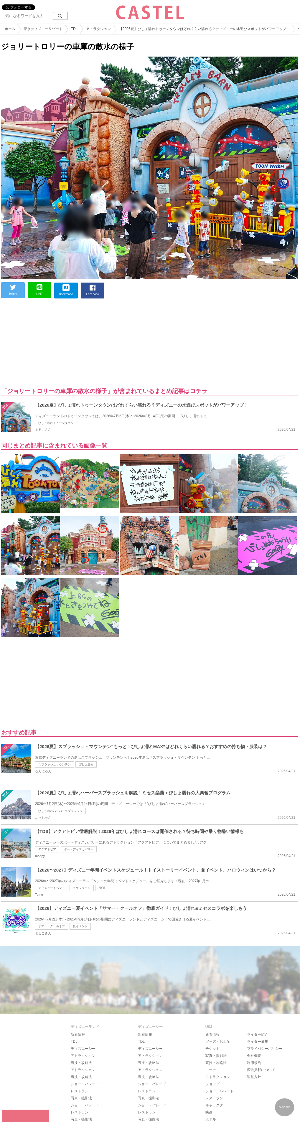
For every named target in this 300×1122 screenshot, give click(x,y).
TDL (74, 1042)
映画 (208, 1112)
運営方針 (254, 1077)
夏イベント (80, 926)
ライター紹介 (257, 1034)
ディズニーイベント (51, 888)
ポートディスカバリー (78, 849)
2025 (101, 888)
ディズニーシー (83, 1049)
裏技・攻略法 (81, 1063)
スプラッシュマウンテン (54, 764)
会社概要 (254, 1056)
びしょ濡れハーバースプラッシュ (60, 811)
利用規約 (254, 1063)
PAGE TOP (284, 1107)
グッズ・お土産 (217, 1042)
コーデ (210, 1070)
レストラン (79, 1091)
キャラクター (216, 1105)
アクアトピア (47, 849)
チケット (212, 1049)
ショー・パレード (85, 1084)
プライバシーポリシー (264, 1049)
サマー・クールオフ (51, 926)
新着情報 (78, 1034)
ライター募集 (257, 1042)
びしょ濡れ (86, 764)
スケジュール (81, 888)
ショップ (212, 1084)
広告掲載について (261, 1070)
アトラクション (83, 1056)
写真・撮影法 (81, 1098)
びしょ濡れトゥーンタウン (56, 423)
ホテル (210, 1119)
